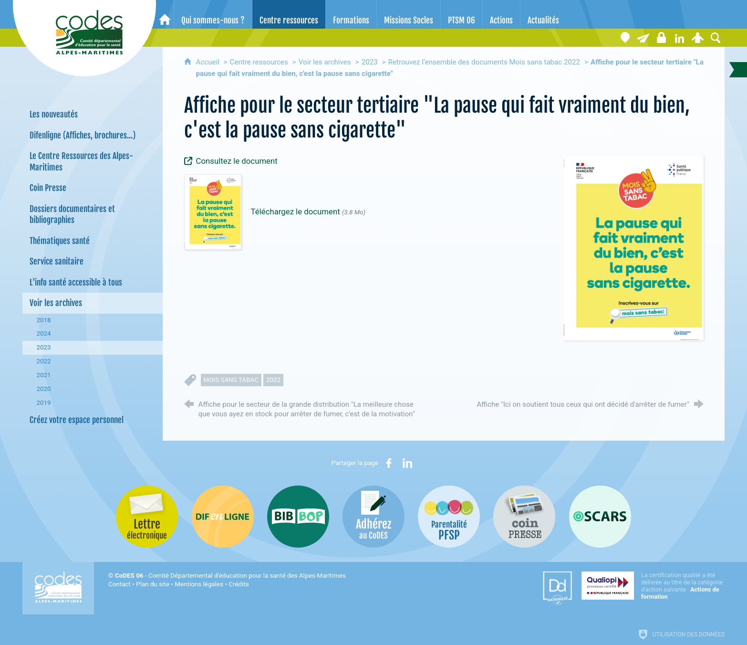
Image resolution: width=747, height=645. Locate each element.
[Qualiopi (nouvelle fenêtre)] (653, 585)
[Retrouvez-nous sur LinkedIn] (679, 38)
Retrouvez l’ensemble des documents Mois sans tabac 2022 (484, 62)
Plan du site (152, 584)
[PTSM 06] (461, 14)
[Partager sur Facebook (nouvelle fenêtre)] (389, 463)
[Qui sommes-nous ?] (213, 14)
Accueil (208, 62)
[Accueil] (165, 14)
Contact (119, 584)
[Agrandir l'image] (633, 247)
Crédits (238, 584)
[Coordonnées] (625, 38)
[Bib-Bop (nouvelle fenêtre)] (298, 517)
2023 (370, 62)
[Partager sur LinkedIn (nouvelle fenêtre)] (407, 463)
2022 (273, 379)
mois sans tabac (231, 379)
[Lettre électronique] (643, 38)
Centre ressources (259, 62)
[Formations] (351, 14)
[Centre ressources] (288, 14)
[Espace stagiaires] (661, 38)
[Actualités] (543, 14)
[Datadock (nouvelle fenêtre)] (557, 588)
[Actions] (501, 14)
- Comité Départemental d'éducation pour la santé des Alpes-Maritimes (230, 575)
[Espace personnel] (697, 38)
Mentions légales (199, 584)
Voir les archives (325, 62)
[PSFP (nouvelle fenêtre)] (449, 517)
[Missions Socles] (408, 14)
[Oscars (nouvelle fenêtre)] (600, 517)
